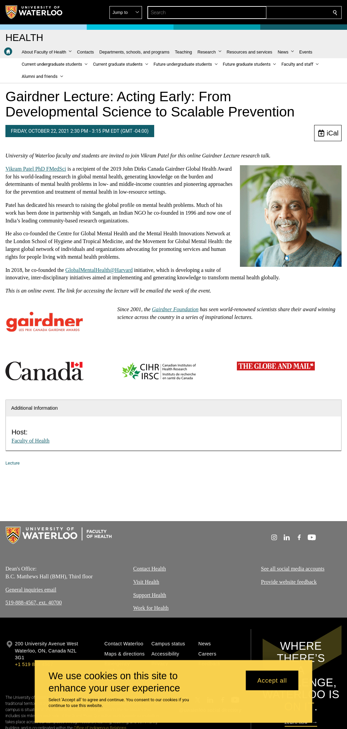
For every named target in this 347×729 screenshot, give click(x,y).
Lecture (12, 463)
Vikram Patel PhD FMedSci (35, 169)
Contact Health (149, 569)
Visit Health (146, 582)
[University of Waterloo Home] (34, 12)
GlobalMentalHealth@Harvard (99, 270)
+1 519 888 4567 (34, 664)
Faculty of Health (30, 441)
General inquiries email (30, 590)
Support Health (149, 595)
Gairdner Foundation (175, 309)
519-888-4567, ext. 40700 (33, 603)
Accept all (272, 680)
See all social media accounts (292, 569)
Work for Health (150, 608)
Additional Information (34, 408)
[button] (286, 12)
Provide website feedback (289, 582)
